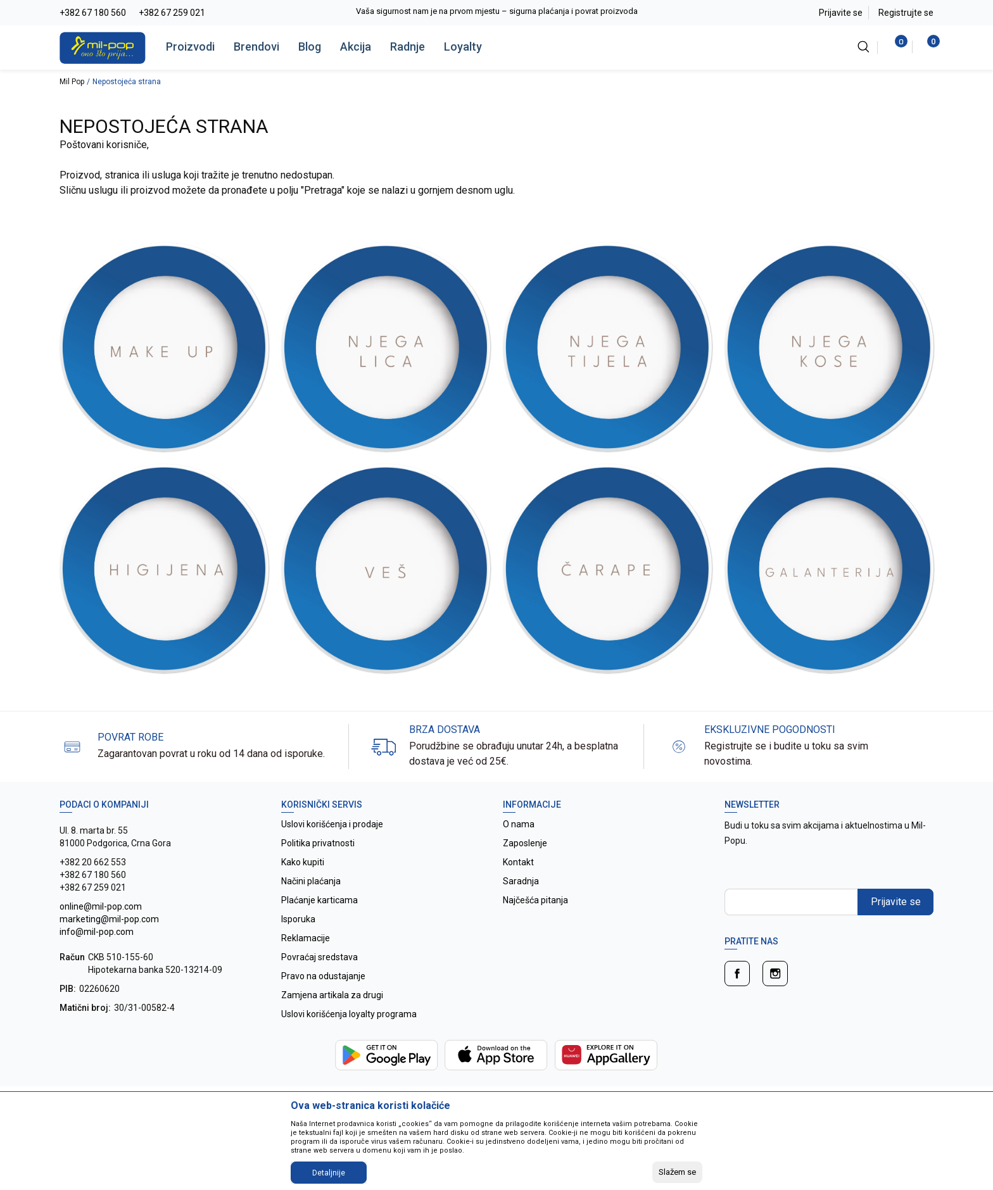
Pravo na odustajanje (323, 976)
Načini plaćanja (311, 881)
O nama (518, 824)
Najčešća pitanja (535, 900)
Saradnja (521, 881)
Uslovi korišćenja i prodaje (332, 824)
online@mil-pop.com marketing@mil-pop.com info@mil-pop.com (109, 919)
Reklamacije (305, 938)
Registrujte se (905, 13)
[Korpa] (926, 47)
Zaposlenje (525, 843)
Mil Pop (72, 81)
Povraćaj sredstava (319, 957)
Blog (309, 46)
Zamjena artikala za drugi (332, 995)
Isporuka (298, 919)
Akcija (355, 46)
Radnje (407, 46)
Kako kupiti (302, 862)
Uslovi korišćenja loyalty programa (349, 1014)
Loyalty (463, 46)
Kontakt (518, 862)
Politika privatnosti (318, 843)
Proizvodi (190, 46)
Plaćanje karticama (319, 900)
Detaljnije (328, 1172)
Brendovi (256, 46)
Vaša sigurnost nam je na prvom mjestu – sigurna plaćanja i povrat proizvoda (497, 11)
